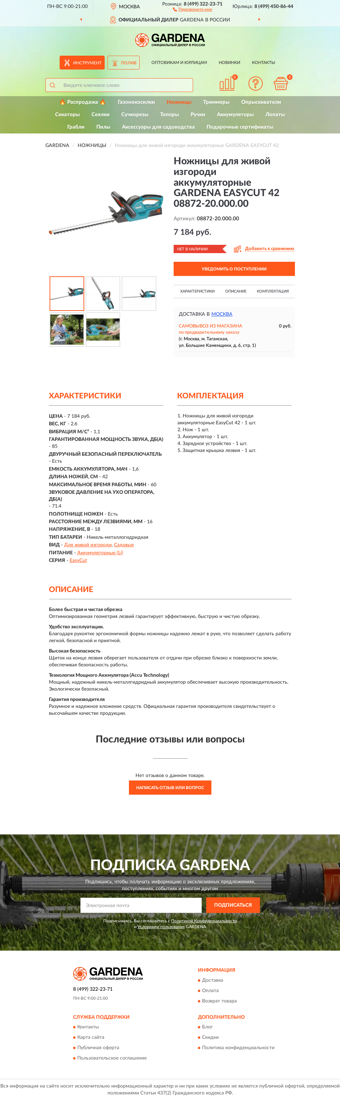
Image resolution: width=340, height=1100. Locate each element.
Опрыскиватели (261, 102)
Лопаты (275, 114)
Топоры (169, 114)
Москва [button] (222, 314)
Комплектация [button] (273, 291)
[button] (192, 9)
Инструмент (87, 63)
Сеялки (100, 114)
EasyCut (78, 560)
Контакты (263, 63)
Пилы (103, 127)
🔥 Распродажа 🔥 (82, 102)
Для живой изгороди (88, 545)
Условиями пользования (161, 927)
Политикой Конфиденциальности (204, 921)
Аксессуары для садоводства (158, 127)
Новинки (229, 63)
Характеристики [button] (197, 291)
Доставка (212, 980)
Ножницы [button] (179, 102)
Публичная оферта (98, 1047)
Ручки (198, 114)
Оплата (210, 990)
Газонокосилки (136, 102)
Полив (129, 63)
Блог (207, 1027)
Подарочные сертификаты (240, 127)
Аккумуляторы (235, 114)
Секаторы (67, 114)
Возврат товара (219, 1001)
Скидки (210, 1037)
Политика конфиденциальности (238, 1047)
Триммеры (216, 102)
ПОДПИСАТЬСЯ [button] (233, 905)
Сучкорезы (134, 114)
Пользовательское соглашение (112, 1058)
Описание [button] (235, 291)
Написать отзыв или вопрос (170, 788)
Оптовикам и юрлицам (179, 63)
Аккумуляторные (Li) (100, 553)
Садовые (124, 545)
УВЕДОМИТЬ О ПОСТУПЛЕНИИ (234, 269)
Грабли (76, 127)
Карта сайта (90, 1037)
